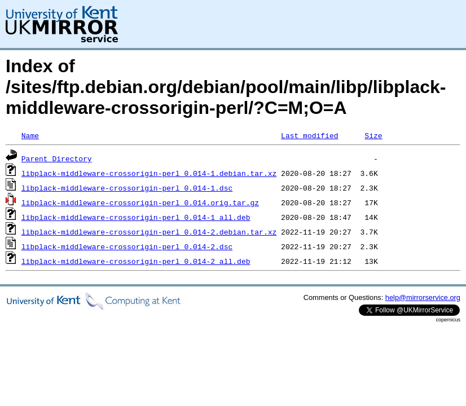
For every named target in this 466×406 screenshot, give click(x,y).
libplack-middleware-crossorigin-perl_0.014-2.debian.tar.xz (148, 232)
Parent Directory (56, 158)
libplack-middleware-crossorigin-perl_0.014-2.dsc (126, 246)
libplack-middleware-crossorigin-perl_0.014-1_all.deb (135, 217)
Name (30, 135)
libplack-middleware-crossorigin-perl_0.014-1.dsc (126, 188)
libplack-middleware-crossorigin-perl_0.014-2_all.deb (135, 261)
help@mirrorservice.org (422, 297)
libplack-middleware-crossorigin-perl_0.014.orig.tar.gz (140, 202)
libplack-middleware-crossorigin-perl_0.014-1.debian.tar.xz (148, 173)
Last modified (309, 135)
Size (373, 135)
